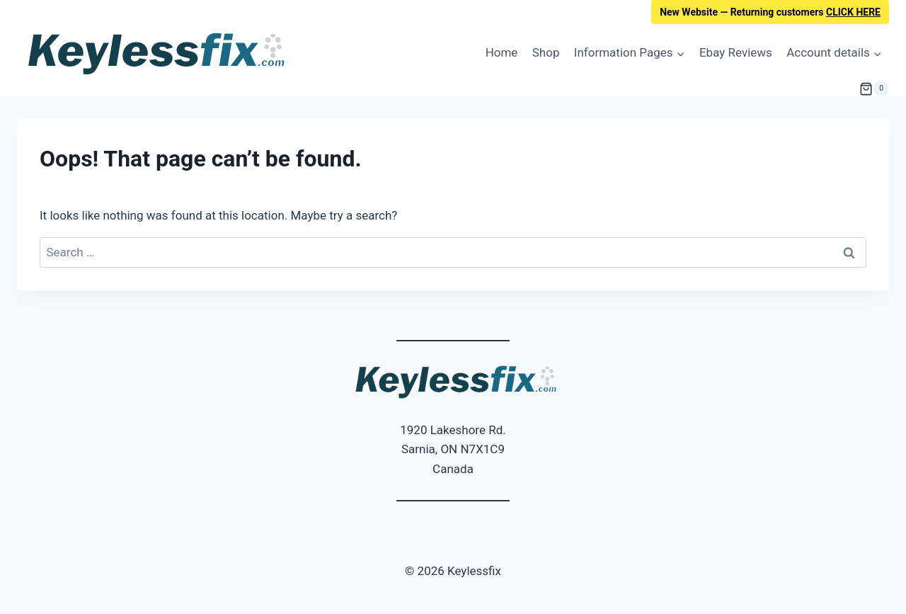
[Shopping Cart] (874, 88)
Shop (546, 52)
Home (502, 52)
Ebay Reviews (735, 52)
